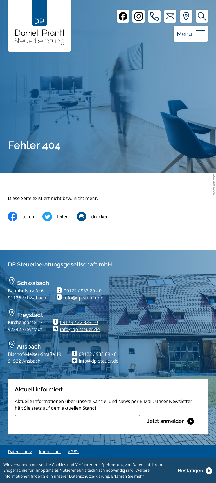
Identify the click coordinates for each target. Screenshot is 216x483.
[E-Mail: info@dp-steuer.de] (170, 16)
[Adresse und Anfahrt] (186, 16)
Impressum (50, 452)
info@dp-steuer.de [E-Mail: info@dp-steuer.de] (83, 298)
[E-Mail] (77, 421)
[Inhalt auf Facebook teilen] (25, 216)
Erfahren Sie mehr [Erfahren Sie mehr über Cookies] (127, 476)
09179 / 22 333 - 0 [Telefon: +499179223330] (79, 322)
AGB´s (73, 452)
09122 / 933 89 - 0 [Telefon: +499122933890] (83, 291)
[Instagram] (138, 16)
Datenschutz (20, 452)
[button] (154, 16)
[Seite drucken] (97, 216)
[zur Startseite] (39, 22)
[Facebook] (123, 16)
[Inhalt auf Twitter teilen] (59, 216)
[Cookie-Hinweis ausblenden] (194, 471)
